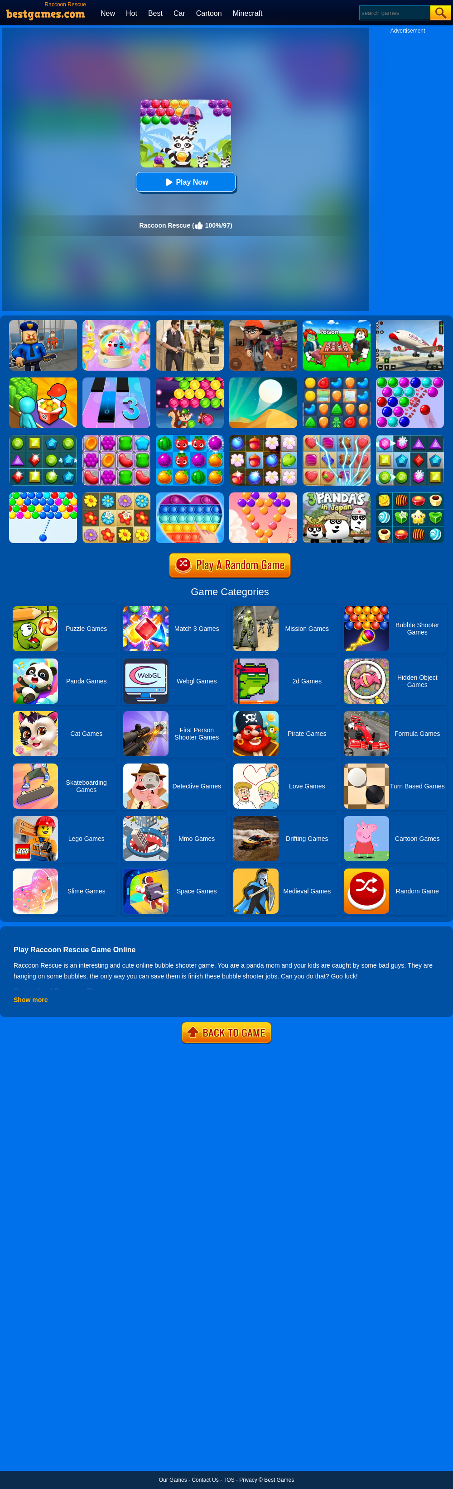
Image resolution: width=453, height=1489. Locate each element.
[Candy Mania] (337, 438)
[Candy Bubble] (263, 495)
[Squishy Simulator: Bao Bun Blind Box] (116, 323)
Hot (131, 13)
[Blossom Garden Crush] (116, 495)
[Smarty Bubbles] (43, 495)
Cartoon (209, 13)
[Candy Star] (410, 495)
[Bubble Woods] (190, 380)
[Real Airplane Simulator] (410, 323)
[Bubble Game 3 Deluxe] (410, 380)
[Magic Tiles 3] (116, 380)
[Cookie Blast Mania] (337, 380)
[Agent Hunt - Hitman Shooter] (190, 323)
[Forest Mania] (263, 438)
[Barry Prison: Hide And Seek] (43, 323)
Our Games (173, 1480)
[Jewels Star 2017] (43, 438)
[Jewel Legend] (410, 438)
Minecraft (248, 13)
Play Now (185, 182)
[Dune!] (263, 380)
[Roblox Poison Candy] (337, 323)
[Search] (394, 12)
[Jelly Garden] (116, 438)
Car (179, 13)
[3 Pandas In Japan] (337, 495)
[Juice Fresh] (190, 438)
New (108, 13)
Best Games (279, 1480)
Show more (31, 999)
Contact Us (205, 1480)
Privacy (248, 1480)
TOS (228, 1480)
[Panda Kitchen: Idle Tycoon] (43, 380)
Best (155, 13)
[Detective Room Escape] (263, 323)
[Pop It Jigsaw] (190, 495)
